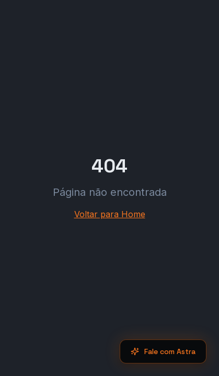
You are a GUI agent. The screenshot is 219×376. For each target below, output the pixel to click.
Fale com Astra (163, 351)
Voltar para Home (109, 214)
